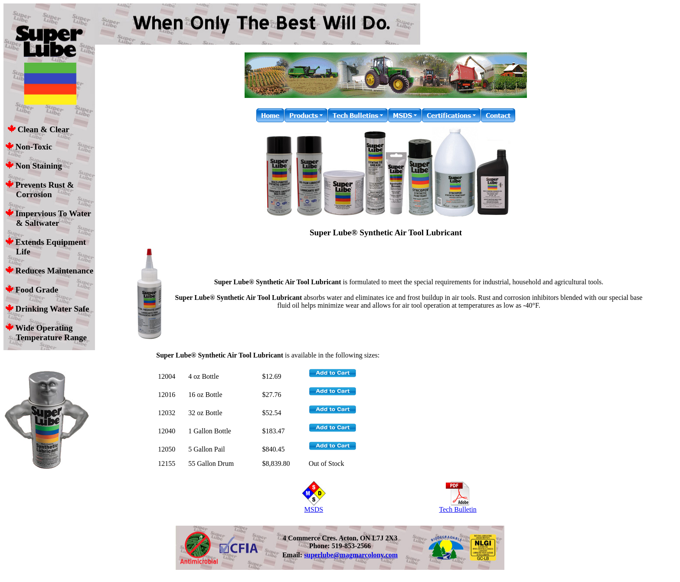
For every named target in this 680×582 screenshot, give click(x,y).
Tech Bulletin (457, 506)
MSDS (314, 506)
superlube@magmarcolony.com (351, 555)
